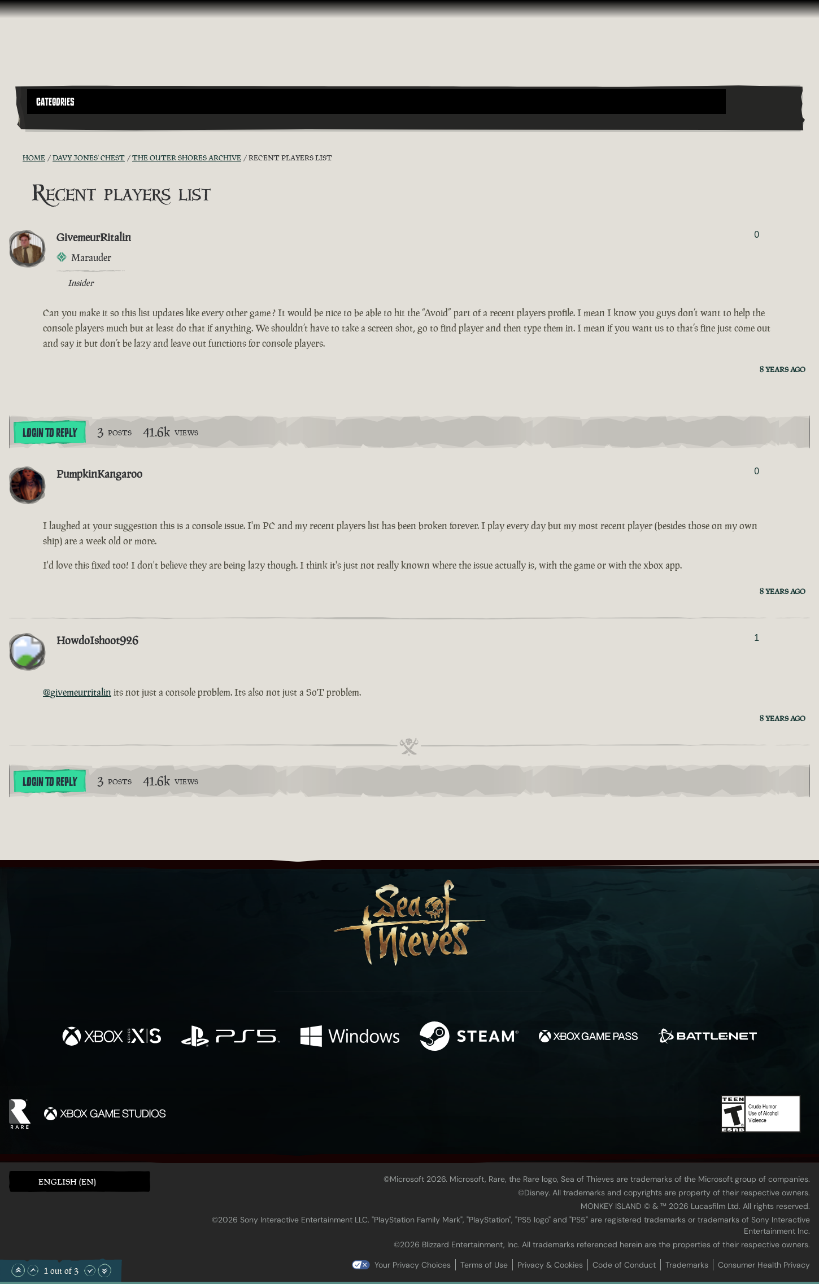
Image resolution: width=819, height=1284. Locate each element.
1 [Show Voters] (756, 638)
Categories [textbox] (55, 102)
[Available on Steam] (469, 1037)
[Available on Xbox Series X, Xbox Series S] (111, 1037)
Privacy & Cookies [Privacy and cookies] (550, 1265)
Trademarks (686, 1265)
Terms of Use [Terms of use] (484, 1265)
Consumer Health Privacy (764, 1265)
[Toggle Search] (57, 121)
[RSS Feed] (16, 157)
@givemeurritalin (77, 692)
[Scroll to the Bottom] (104, 1270)
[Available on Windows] (349, 1037)
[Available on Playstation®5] (230, 1037)
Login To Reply (50, 433)
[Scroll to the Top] (18, 1270)
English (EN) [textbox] (67, 1181)
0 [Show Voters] (756, 234)
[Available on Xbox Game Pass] (588, 1037)
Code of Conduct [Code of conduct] (624, 1265)
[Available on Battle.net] (707, 1037)
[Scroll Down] (89, 1270)
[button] (376, 101)
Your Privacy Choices (412, 1265)
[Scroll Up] (32, 1270)
